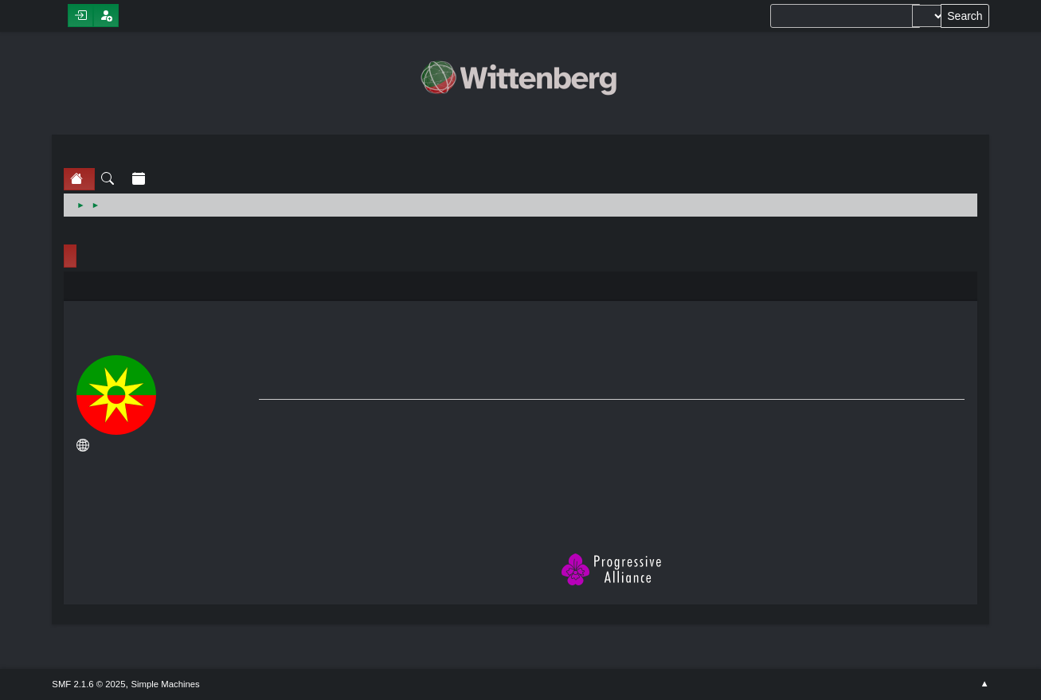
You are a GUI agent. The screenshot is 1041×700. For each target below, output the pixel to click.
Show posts (165, 492)
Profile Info (70, 256)
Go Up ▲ (984, 684)
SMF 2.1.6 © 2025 (88, 684)
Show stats (165, 511)
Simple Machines (165, 684)
